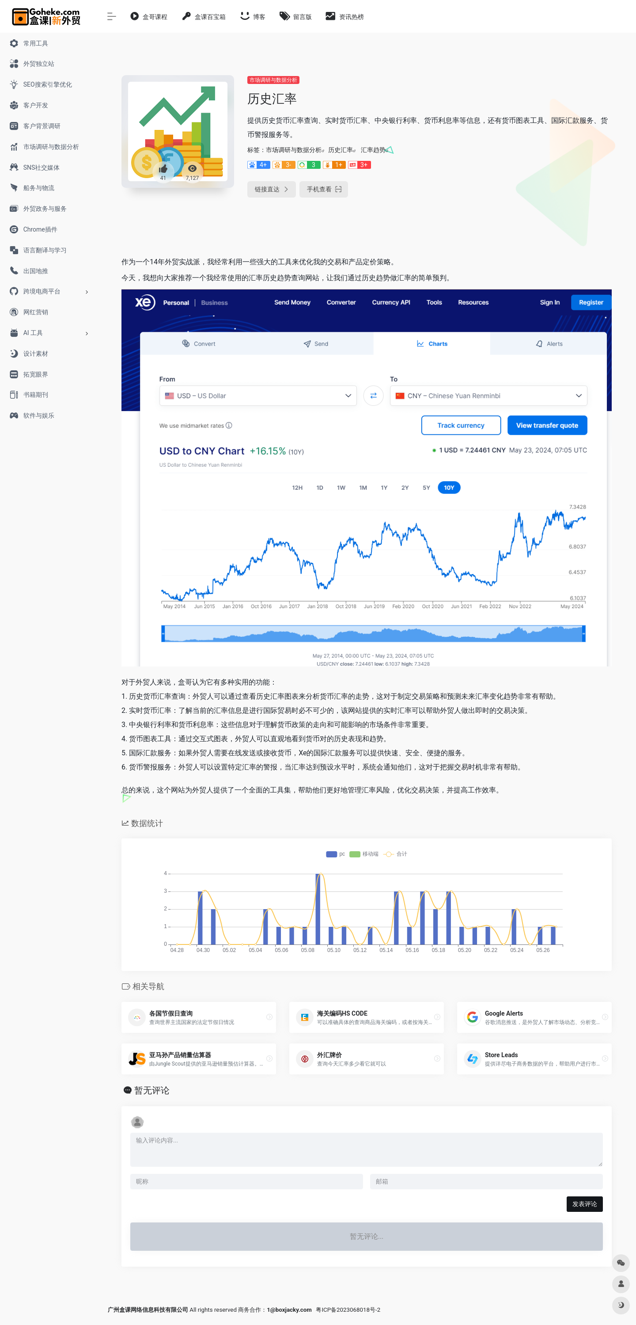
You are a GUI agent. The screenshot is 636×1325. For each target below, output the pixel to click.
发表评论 (584, 1203)
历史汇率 (340, 149)
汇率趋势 (373, 149)
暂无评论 (152, 1090)
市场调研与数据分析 (273, 80)
